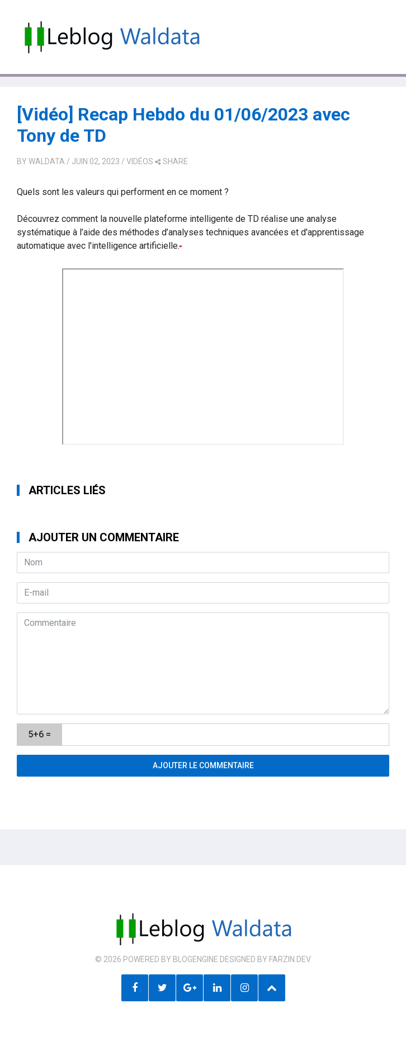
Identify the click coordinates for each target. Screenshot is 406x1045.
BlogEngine (195, 959)
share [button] (171, 161)
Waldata (47, 161)
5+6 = (39, 734)
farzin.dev (290, 959)
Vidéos (139, 161)
